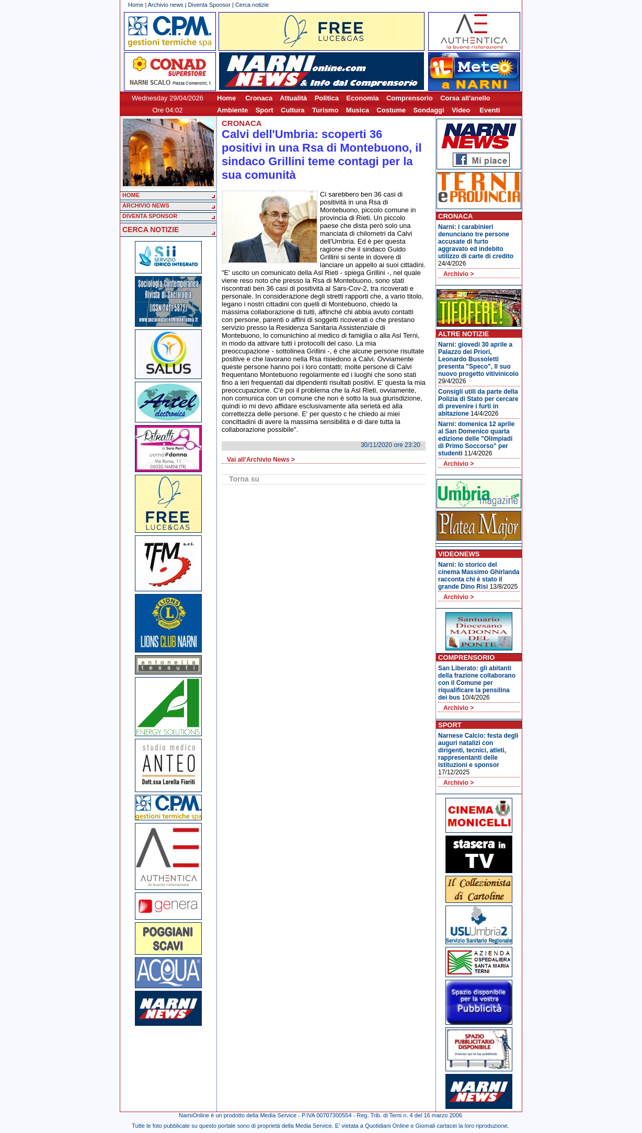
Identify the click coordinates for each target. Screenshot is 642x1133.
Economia (362, 98)
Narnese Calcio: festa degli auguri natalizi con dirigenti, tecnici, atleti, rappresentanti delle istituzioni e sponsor (478, 750)
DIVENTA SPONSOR (149, 216)
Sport (264, 110)
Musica (357, 110)
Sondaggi (428, 110)
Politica (327, 98)
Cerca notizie (252, 5)
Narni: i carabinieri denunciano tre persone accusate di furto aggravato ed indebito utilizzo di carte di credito (475, 241)
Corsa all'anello (465, 98)
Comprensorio (409, 98)
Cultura (293, 110)
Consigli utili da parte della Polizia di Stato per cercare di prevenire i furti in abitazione (478, 402)
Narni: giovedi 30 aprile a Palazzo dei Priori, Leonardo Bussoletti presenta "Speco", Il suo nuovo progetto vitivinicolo (478, 359)
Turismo (325, 110)
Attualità (293, 98)
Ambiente (232, 110)
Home (135, 5)
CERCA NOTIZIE (150, 229)
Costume (391, 110)
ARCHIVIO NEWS (145, 205)
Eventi (489, 110)
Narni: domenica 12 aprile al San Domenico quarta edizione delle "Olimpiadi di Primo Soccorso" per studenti (476, 438)
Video (461, 110)
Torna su (244, 479)
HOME (131, 195)
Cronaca (258, 98)
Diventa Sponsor (209, 5)
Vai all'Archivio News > (261, 459)
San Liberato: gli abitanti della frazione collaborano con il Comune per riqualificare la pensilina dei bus (476, 683)
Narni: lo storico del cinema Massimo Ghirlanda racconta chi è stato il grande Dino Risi (478, 575)
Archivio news (166, 5)
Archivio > (458, 274)
